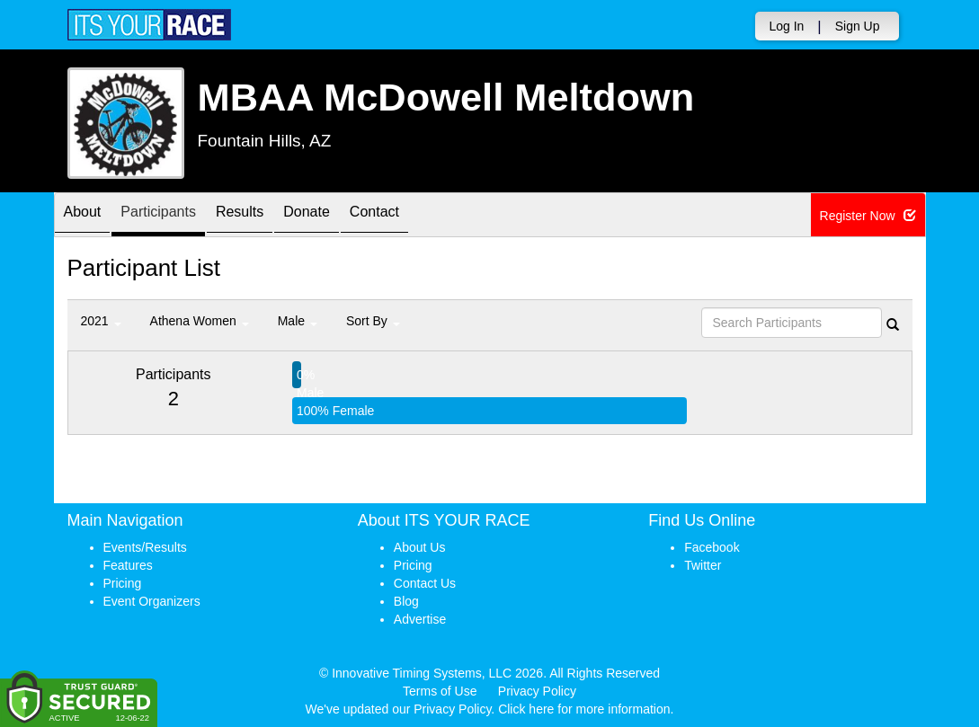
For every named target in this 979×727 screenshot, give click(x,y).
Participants (175, 216)
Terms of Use (439, 691)
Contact (426, 216)
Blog (406, 601)
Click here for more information (584, 709)
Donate (347, 216)
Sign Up (857, 26)
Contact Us (425, 583)
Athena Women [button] (199, 321)
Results (269, 216)
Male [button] (297, 321)
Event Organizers (151, 601)
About (88, 216)
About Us (420, 547)
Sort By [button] (373, 321)
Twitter (702, 565)
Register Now (868, 215)
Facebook (711, 547)
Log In (786, 26)
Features (128, 565)
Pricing (122, 583)
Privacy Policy (537, 691)
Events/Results (145, 547)
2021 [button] (101, 321)
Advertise (420, 619)
